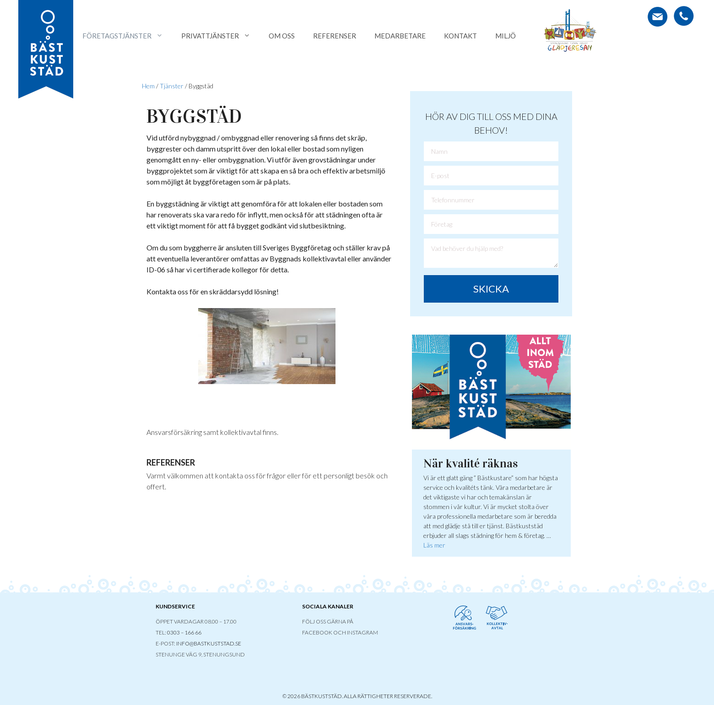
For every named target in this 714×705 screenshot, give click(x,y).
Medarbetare (400, 36)
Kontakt (460, 36)
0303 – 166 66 (184, 632)
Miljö (505, 36)
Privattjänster (220, 35)
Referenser (334, 36)
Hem (148, 86)
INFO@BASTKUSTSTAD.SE (208, 643)
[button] (491, 289)
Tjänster (172, 86)
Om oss (282, 36)
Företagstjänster (127, 35)
